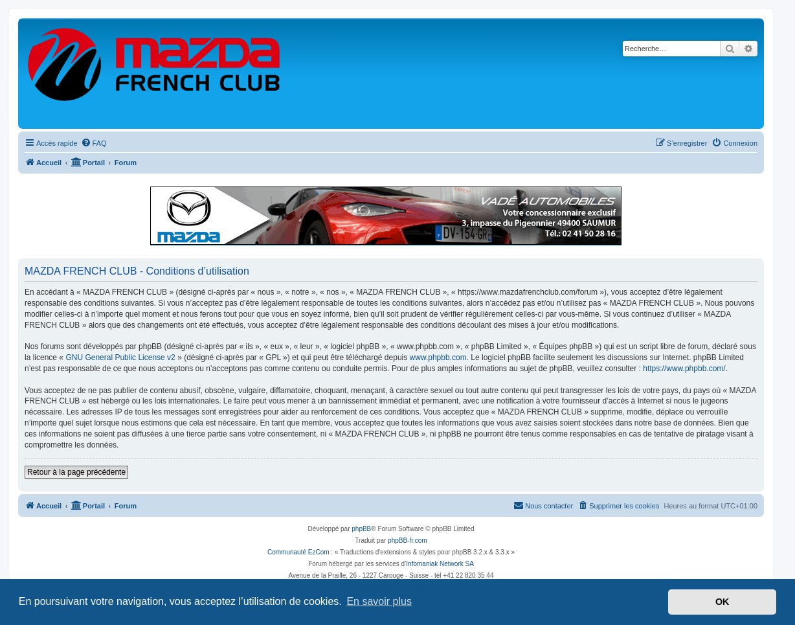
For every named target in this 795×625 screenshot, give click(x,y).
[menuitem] (94, 143)
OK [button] (722, 602)
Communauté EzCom (298, 552)
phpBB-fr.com (407, 540)
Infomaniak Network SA (440, 563)
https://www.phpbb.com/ (684, 368)
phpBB (361, 528)
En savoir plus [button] (379, 601)
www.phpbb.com (438, 357)
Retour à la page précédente (76, 472)
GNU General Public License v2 (120, 357)
